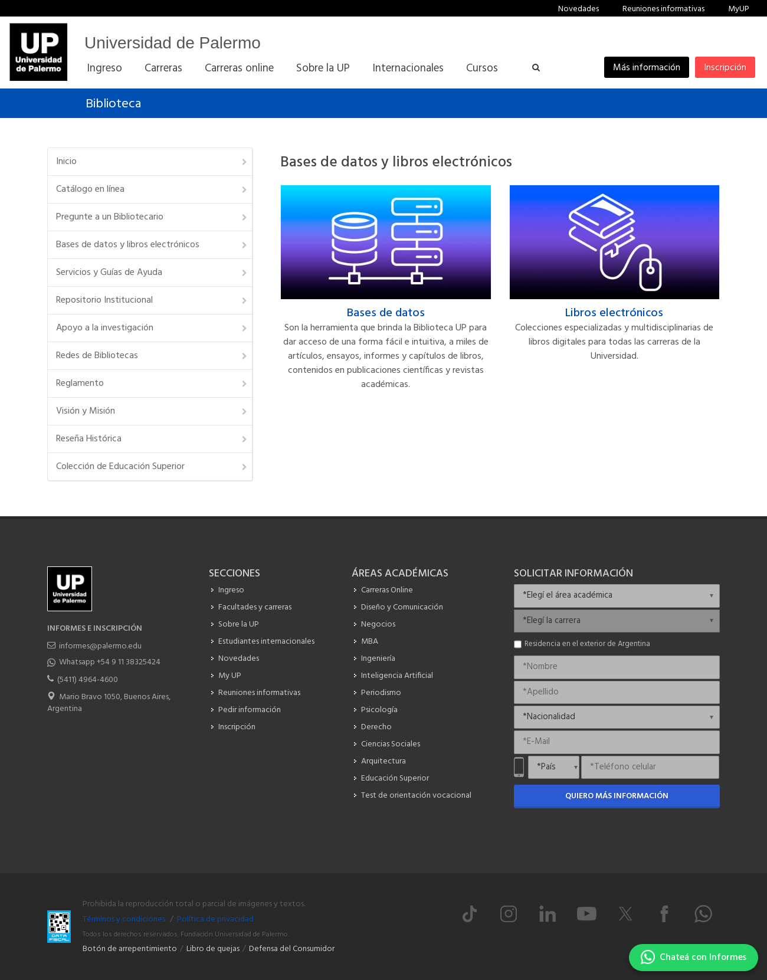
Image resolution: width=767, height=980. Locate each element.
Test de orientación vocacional (416, 795)
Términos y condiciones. (124, 919)
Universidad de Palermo (172, 43)
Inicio (152, 161)
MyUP (738, 9)
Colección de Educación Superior (152, 466)
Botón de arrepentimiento (130, 949)
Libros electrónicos (614, 313)
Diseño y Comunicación (402, 607)
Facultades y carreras (254, 607)
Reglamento (152, 383)
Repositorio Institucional (152, 300)
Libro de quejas (213, 949)
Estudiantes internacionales (266, 641)
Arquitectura (383, 761)
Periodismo (381, 693)
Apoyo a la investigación (152, 328)
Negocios (378, 624)
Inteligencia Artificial (397, 676)
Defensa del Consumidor (292, 949)
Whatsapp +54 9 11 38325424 (109, 662)
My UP (229, 676)
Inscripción (725, 68)
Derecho (376, 727)
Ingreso (231, 590)
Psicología (379, 710)
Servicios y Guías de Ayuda (152, 272)
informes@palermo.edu (100, 646)
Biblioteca (113, 104)
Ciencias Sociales (390, 744)
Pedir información (249, 710)
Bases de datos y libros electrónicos (152, 245)
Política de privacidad (215, 919)
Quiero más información (616, 796)
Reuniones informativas (663, 9)
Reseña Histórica (152, 439)
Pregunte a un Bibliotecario (152, 217)
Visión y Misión (152, 411)
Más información (646, 68)
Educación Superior (395, 778)
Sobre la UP (238, 624)
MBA (369, 641)
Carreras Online (387, 590)
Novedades (578, 9)
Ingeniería (378, 659)
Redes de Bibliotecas (152, 355)
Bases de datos (386, 313)
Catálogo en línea (152, 189)
